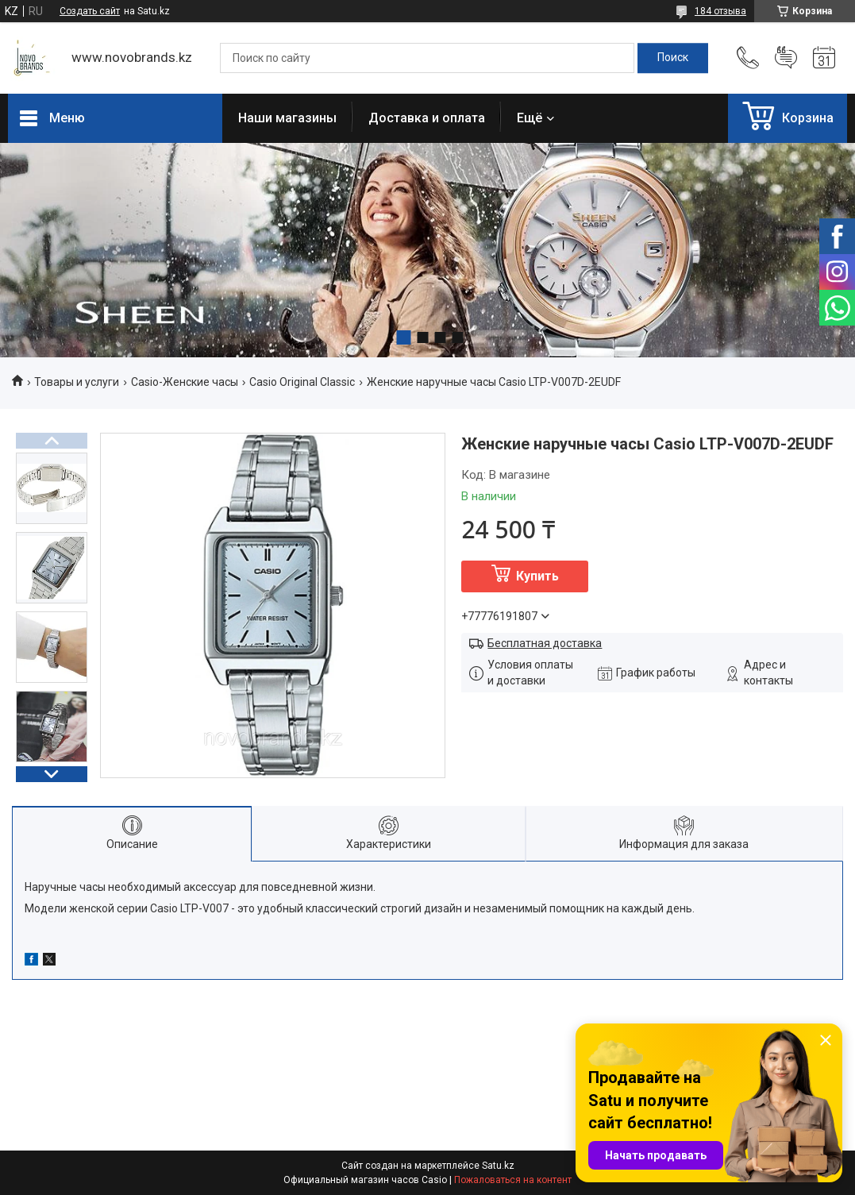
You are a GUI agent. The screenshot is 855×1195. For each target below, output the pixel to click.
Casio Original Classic (302, 382)
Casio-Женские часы (184, 382)
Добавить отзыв (786, 58)
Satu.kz (498, 1165)
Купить (537, 576)
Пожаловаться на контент (513, 1179)
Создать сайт (90, 11)
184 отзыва (720, 11)
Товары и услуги (76, 382)
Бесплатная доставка (544, 643)
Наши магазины (287, 117)
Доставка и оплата (426, 117)
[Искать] (672, 58)
